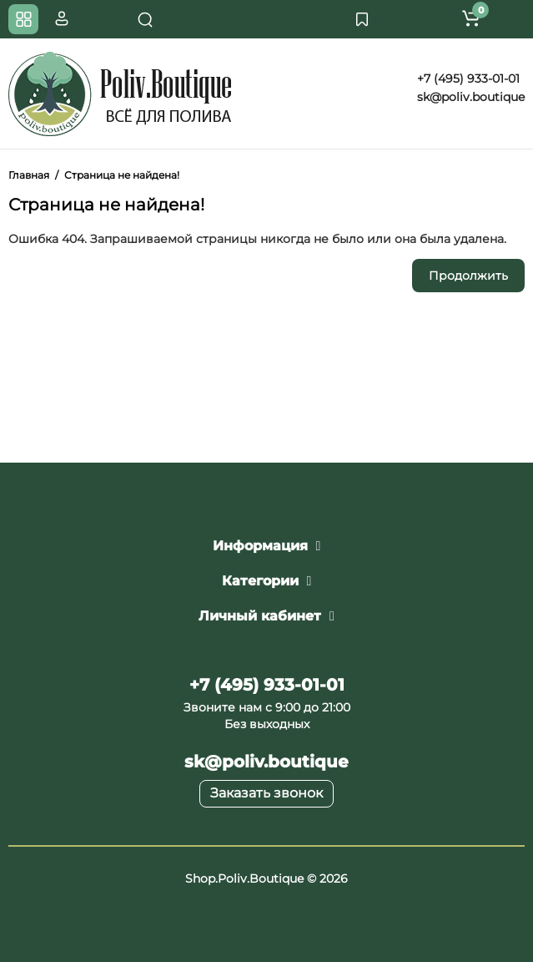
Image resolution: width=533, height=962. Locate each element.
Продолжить (468, 275)
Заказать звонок (266, 793)
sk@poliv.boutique (469, 96)
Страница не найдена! (121, 175)
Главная (28, 175)
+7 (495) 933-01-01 (467, 78)
